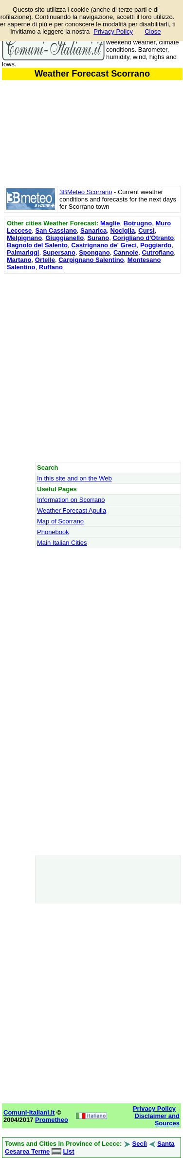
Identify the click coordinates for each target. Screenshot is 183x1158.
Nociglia (122, 230)
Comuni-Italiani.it (29, 1112)
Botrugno (138, 223)
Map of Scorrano (60, 521)
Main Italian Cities (62, 542)
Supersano (59, 252)
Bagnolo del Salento (37, 245)
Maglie (110, 223)
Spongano (94, 252)
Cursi (146, 230)
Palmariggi (23, 252)
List (68, 1151)
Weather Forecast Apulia (71, 510)
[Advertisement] (91, 367)
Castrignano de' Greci (104, 245)
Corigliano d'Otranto (143, 237)
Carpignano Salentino (91, 259)
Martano (19, 259)
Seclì (139, 1143)
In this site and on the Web (74, 478)
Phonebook (53, 532)
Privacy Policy (113, 31)
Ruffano (51, 267)
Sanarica (93, 230)
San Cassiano (56, 230)
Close (153, 31)
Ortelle (45, 259)
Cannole (125, 252)
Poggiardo (155, 245)
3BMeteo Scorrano (85, 192)
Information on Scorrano (71, 499)
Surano (98, 237)
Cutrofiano (158, 252)
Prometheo (51, 1119)
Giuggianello (64, 237)
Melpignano (24, 237)
